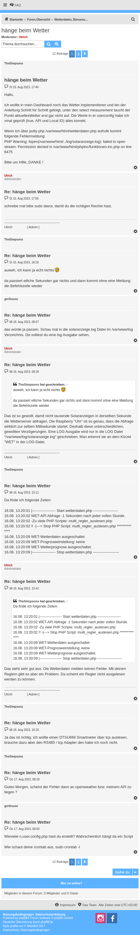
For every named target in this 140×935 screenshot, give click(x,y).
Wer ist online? (71, 883)
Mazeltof (32, 926)
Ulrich (23, 37)
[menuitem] (15, 5)
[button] (85, 53)
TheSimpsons (13, 63)
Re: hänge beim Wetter (27, 191)
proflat (14, 926)
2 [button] (78, 53)
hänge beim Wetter (25, 30)
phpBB (23, 918)
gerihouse (11, 299)
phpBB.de (47, 922)
